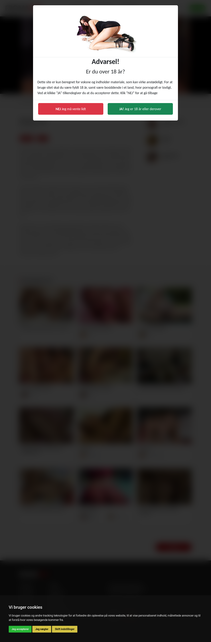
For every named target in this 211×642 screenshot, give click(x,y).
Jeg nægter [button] (41, 629)
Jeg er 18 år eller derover (140, 109)
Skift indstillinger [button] (64, 629)
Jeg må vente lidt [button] (71, 109)
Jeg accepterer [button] (20, 629)
